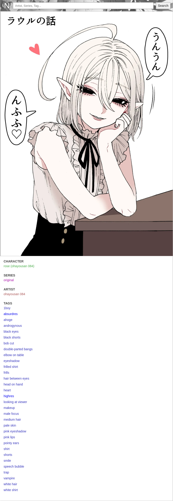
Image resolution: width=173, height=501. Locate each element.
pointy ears (11, 443)
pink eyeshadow (15, 431)
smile (7, 460)
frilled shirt (11, 367)
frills (6, 372)
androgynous (13, 325)
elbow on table (14, 355)
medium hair (12, 419)
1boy (7, 308)
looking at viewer (15, 402)
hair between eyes (16, 378)
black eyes (11, 331)
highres (9, 396)
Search (163, 5)
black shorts (12, 337)
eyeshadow (12, 361)
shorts (8, 455)
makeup (9, 408)
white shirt (11, 490)
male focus (11, 413)
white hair (10, 484)
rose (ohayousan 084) (19, 266)
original (9, 280)
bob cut (9, 343)
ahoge (8, 320)
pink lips (9, 437)
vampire (9, 478)
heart (7, 390)
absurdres (11, 314)
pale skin (10, 425)
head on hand (13, 384)
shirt (6, 449)
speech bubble (14, 466)
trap (6, 472)
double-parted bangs (18, 349)
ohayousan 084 (14, 294)
